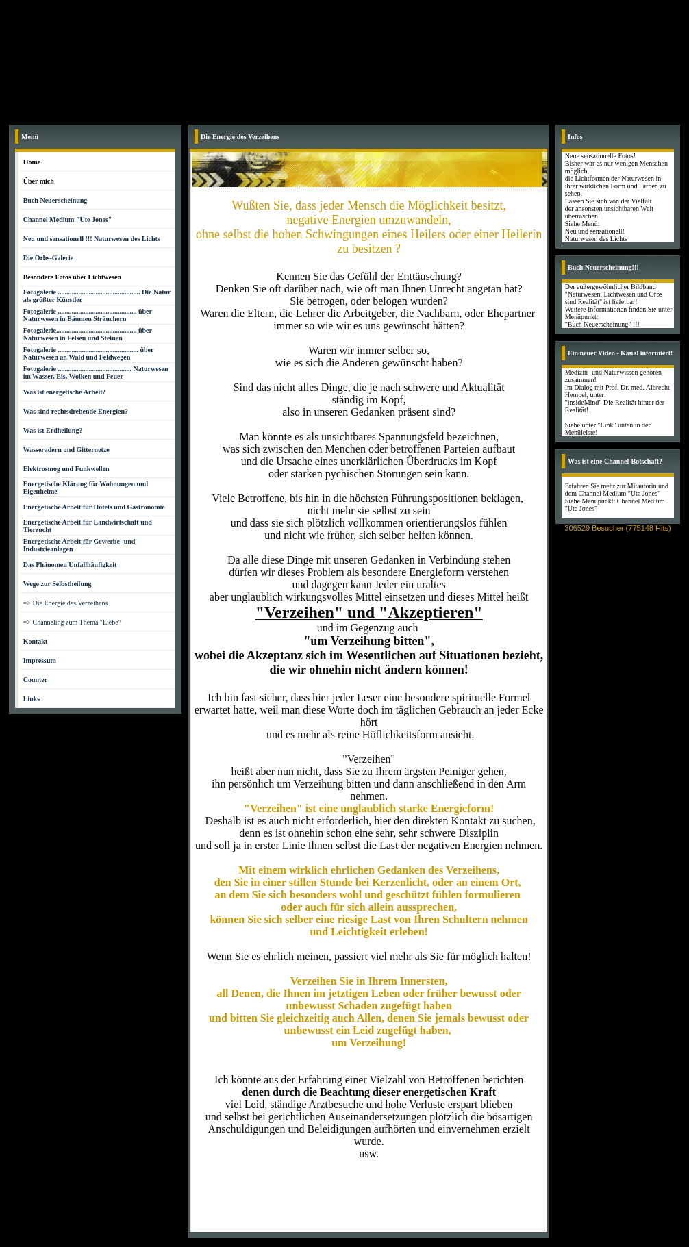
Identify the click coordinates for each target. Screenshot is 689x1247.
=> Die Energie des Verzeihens (65, 603)
